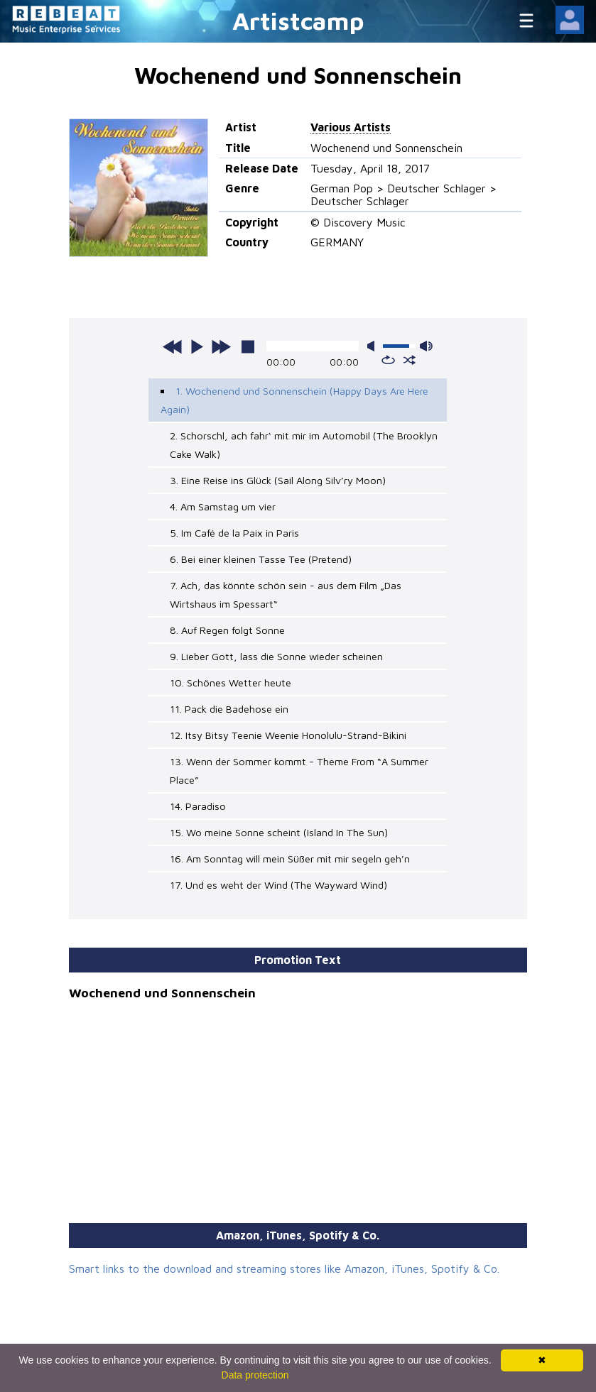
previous (173, 346)
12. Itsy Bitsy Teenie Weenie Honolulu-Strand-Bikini (288, 735)
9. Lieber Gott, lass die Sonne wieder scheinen (276, 656)
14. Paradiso (198, 806)
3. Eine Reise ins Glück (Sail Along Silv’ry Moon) (278, 480)
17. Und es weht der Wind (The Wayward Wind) (278, 885)
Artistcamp (298, 20)
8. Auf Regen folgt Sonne (227, 630)
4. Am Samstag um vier (223, 506)
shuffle (409, 360)
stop (248, 346)
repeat (388, 360)
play (197, 346)
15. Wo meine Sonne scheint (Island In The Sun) (279, 832)
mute (373, 346)
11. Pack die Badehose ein (229, 709)
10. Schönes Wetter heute (230, 682)
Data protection (255, 1375)
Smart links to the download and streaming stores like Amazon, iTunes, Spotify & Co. (284, 1268)
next (221, 346)
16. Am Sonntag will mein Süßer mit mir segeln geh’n (290, 859)
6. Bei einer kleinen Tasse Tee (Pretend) (261, 559)
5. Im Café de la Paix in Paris (234, 533)
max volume (426, 346)
